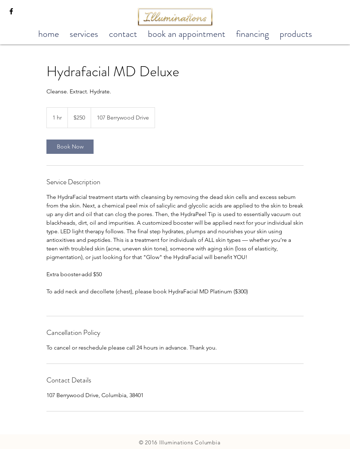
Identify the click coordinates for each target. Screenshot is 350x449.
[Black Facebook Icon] (11, 11)
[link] (70, 147)
